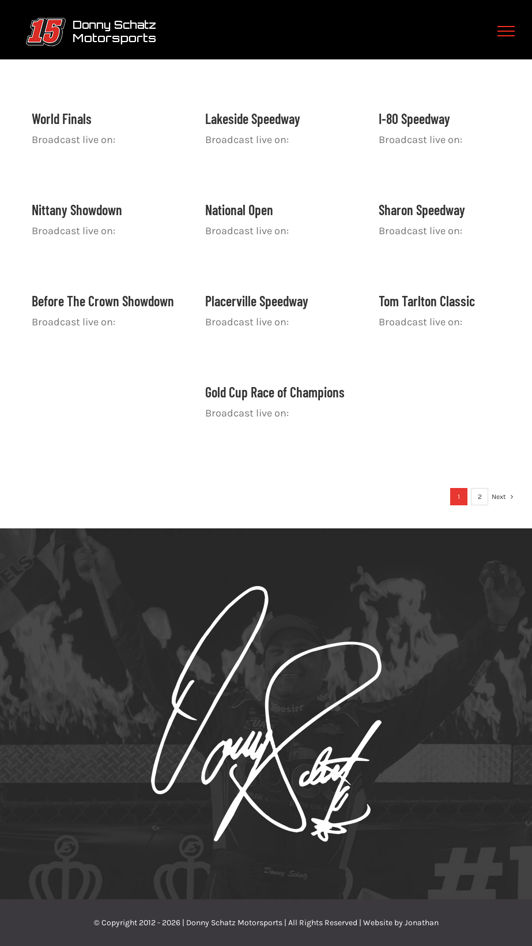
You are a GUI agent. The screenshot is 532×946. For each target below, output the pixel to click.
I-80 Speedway (414, 118)
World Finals (62, 118)
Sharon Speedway (422, 209)
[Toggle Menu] (506, 31)
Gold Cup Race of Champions (275, 392)
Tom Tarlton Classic (427, 300)
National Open (239, 209)
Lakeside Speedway (252, 118)
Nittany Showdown (77, 209)
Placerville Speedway (256, 300)
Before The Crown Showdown (103, 300)
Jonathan (422, 923)
